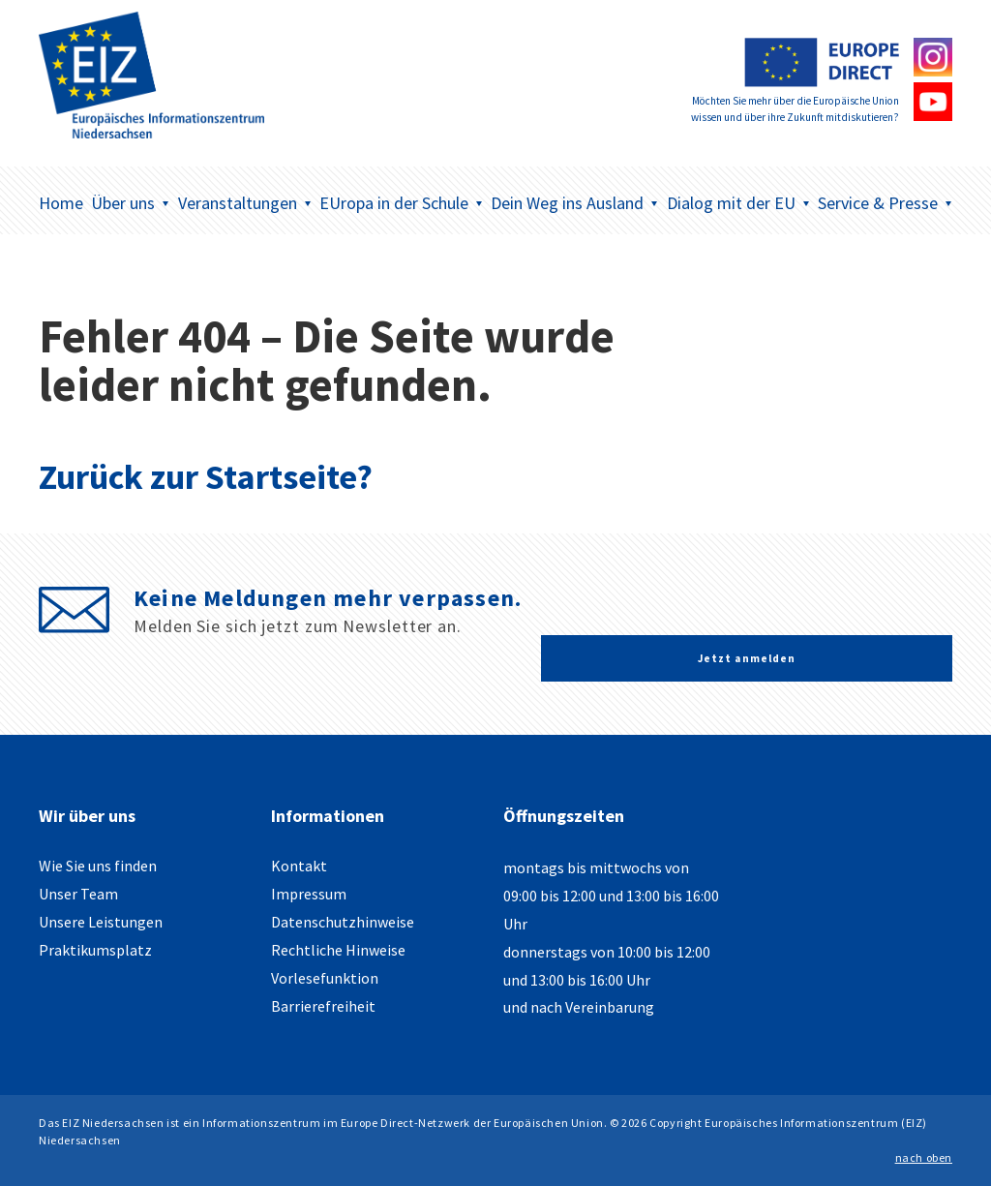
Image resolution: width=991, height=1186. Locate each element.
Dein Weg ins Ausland (574, 203)
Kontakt (299, 865)
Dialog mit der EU (738, 203)
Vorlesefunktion (324, 978)
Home (61, 203)
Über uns (130, 203)
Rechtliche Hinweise (338, 949)
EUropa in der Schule (401, 203)
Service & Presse (885, 203)
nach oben (923, 1157)
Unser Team (78, 893)
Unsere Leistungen (101, 921)
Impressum (308, 893)
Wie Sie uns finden (98, 865)
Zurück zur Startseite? (206, 477)
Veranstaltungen (245, 203)
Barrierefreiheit (323, 1006)
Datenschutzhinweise (342, 921)
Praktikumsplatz (95, 949)
